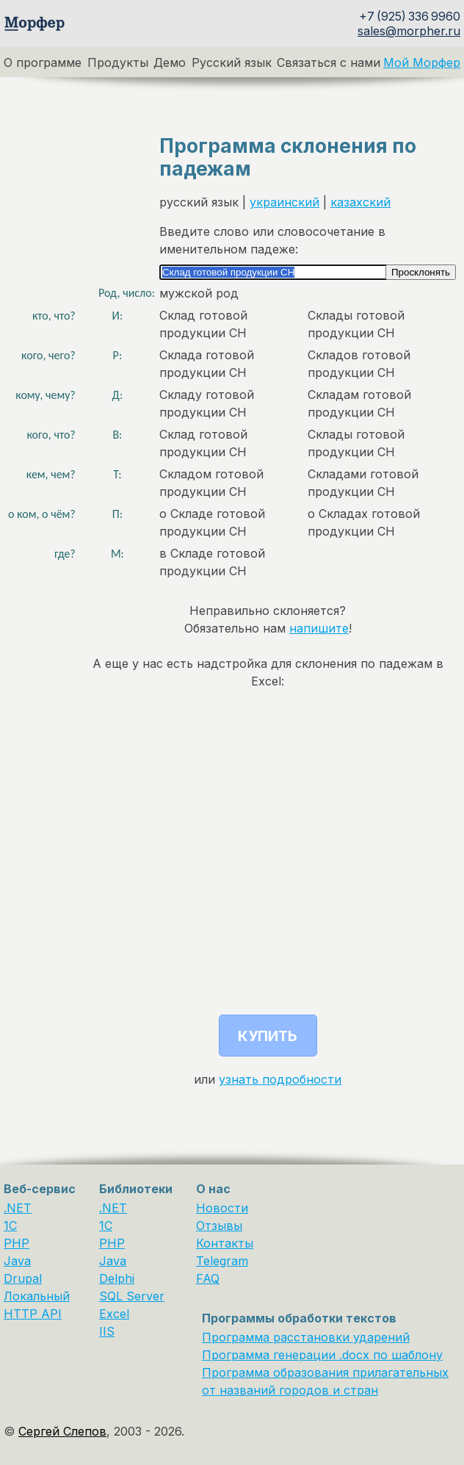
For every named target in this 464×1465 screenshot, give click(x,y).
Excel (114, 1313)
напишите (319, 628)
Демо (169, 62)
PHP (16, 1243)
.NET (18, 1208)
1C (10, 1225)
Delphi (116, 1278)
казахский (360, 202)
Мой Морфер (421, 62)
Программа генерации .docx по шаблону (322, 1354)
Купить (267, 1036)
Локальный (37, 1296)
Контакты (224, 1243)
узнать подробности (280, 1079)
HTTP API (33, 1313)
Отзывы (219, 1225)
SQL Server (131, 1296)
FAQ (208, 1278)
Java (17, 1260)
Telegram (222, 1260)
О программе (42, 62)
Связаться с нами (328, 62)
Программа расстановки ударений (306, 1337)
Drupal (23, 1278)
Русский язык (232, 62)
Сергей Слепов (62, 1431)
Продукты (117, 62)
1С (105, 1225)
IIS (107, 1331)
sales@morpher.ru (409, 31)
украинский (284, 202)
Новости (222, 1208)
